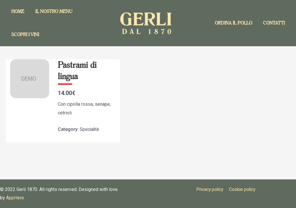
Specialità (90, 129)
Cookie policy (242, 189)
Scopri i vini (24, 34)
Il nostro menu (51, 11)
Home (16, 11)
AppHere (15, 197)
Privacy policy (209, 189)
